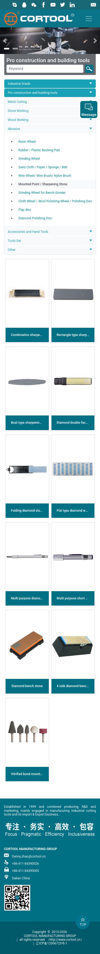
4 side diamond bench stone (77, 686)
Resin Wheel (27, 142)
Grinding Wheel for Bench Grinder (42, 193)
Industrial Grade (19, 84)
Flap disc (24, 210)
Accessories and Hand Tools (28, 232)
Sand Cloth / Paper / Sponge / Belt (42, 167)
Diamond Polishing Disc (35, 218)
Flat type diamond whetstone (77, 510)
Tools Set (14, 241)
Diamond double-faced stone (77, 423)
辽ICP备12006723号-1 (51, 943)
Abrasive (14, 129)
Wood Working (18, 120)
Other (11, 250)
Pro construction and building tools (32, 93)
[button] (7, 40)
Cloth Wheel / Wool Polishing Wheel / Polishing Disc (55, 201)
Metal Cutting (17, 102)
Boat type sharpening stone (30, 423)
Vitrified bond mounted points (32, 774)
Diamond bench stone (27, 686)
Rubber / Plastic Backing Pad (39, 150)
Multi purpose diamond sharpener (35, 598)
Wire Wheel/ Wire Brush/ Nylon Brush (44, 176)
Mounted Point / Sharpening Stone (42, 184)
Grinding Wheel (29, 159)
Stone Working (18, 111)
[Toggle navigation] (89, 19)
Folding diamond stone (27, 510)
